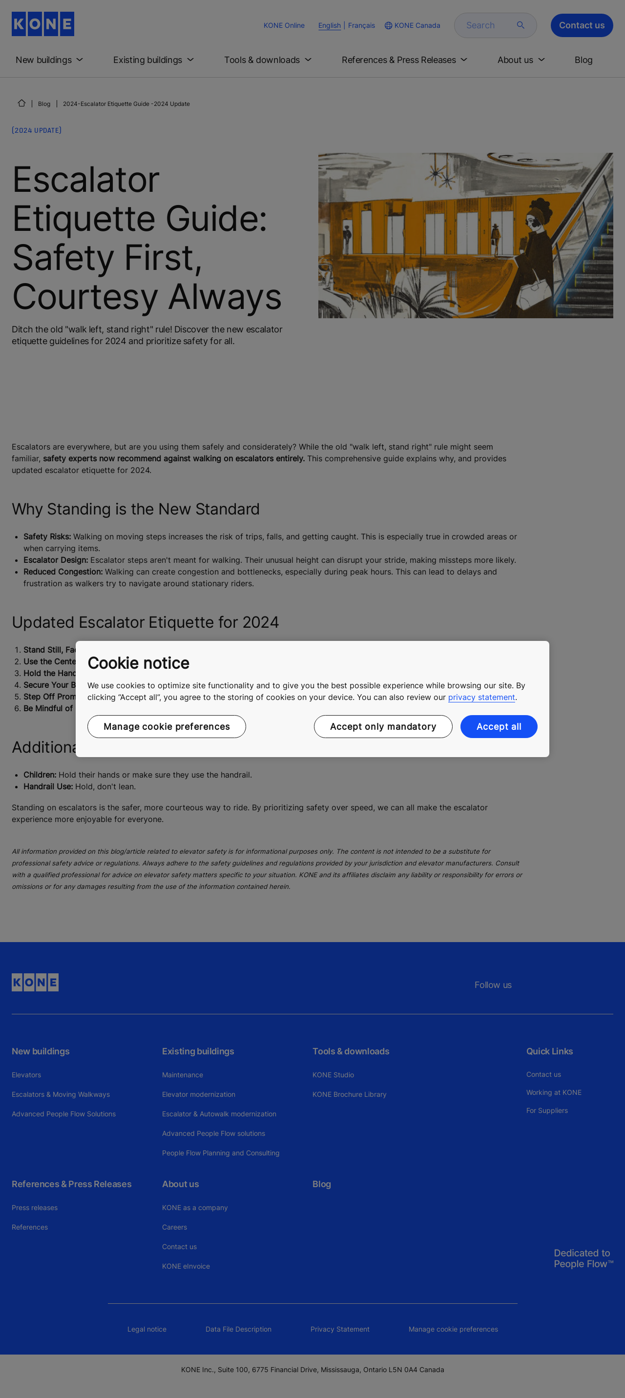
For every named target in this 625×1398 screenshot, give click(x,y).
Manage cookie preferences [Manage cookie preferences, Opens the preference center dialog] (167, 726)
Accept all (499, 726)
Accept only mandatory (383, 726)
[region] (312, 699)
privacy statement (481, 697)
